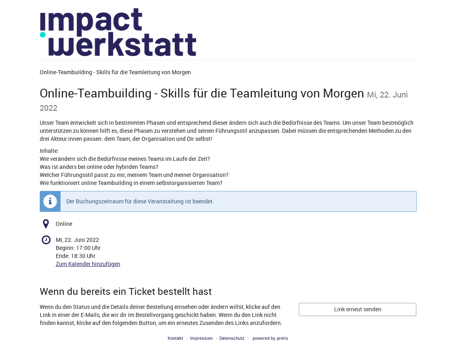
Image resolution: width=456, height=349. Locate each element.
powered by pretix (270, 338)
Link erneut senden (357, 309)
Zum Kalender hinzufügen (88, 264)
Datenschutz (232, 338)
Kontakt (175, 338)
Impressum (201, 338)
